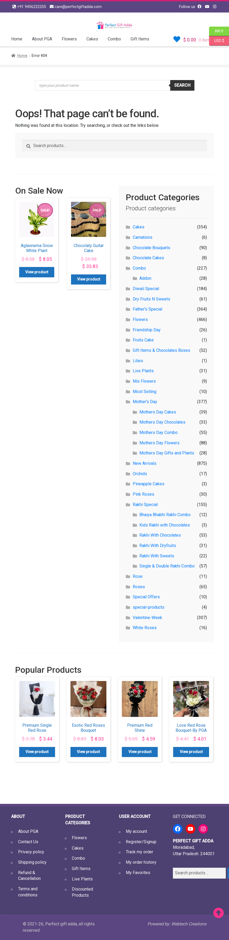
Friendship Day (147, 329)
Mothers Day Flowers (159, 442)
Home (16, 38)
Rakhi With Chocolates (160, 535)
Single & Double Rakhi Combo (167, 566)
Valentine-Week (147, 617)
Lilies (138, 360)
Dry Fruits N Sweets (151, 299)
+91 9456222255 (29, 7)
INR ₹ (216, 31)
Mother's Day (145, 401)
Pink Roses (143, 494)
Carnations (142, 237)
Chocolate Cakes (148, 257)
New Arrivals (144, 463)
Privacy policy (31, 851)
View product (36, 272)
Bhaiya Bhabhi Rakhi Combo (165, 514)
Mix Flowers (144, 381)
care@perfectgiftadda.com (76, 7)
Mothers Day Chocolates (162, 422)
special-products (148, 607)
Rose (138, 576)
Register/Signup (141, 841)
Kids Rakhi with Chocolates (164, 525)
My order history (141, 862)
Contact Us (28, 841)
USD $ (219, 41)
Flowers (69, 38)
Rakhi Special (145, 504)
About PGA (42, 38)
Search (182, 85)
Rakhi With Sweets (156, 555)
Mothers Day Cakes (157, 412)
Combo (114, 38)
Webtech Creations (188, 923)
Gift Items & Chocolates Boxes (161, 350)
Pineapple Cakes (148, 483)
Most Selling (144, 391)
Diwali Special (146, 288)
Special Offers (146, 596)
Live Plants (143, 370)
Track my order (139, 851)
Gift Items (140, 38)
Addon (145, 278)
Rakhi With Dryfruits (157, 545)
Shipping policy (32, 862)
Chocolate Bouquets (151, 247)
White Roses (145, 627)
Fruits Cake (143, 339)
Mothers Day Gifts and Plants (166, 453)
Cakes (92, 38)
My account (136, 831)
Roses (139, 586)
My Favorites (138, 872)
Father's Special (147, 309)
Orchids (140, 473)
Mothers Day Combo (158, 432)
